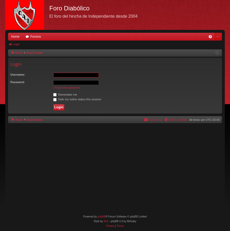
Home (15, 36)
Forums (35, 36)
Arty (106, 221)
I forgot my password (66, 87)
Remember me (65, 94)
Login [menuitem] (219, 38)
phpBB (101, 216)
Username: (17, 74)
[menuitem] (210, 37)
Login (16, 44)
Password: (17, 82)
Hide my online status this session (77, 99)
